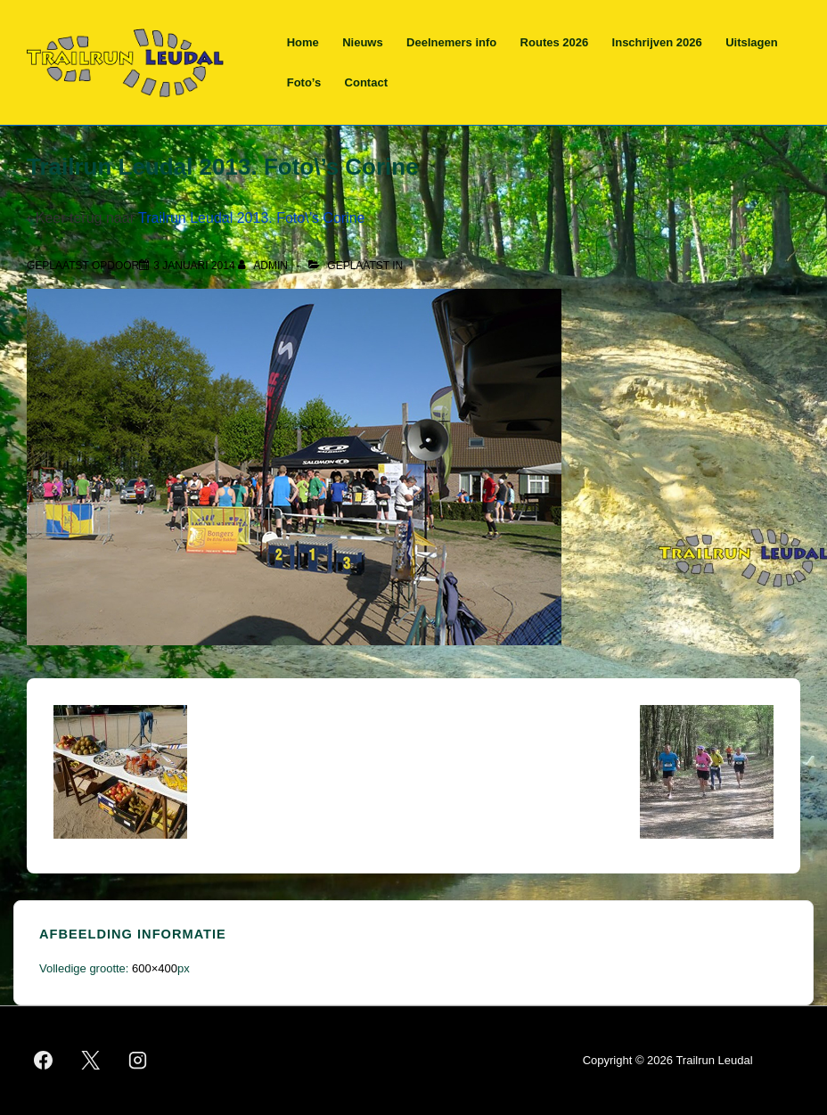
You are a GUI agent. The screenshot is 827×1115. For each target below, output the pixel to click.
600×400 (154, 968)
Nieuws (362, 42)
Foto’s (304, 82)
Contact (366, 82)
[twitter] (91, 1060)
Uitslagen (751, 42)
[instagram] (138, 1060)
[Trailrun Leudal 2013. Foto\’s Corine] (193, 265)
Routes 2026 (554, 42)
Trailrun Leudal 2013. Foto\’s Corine (251, 217)
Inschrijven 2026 (657, 42)
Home (303, 42)
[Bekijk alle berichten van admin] (264, 265)
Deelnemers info (451, 42)
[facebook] (44, 1060)
